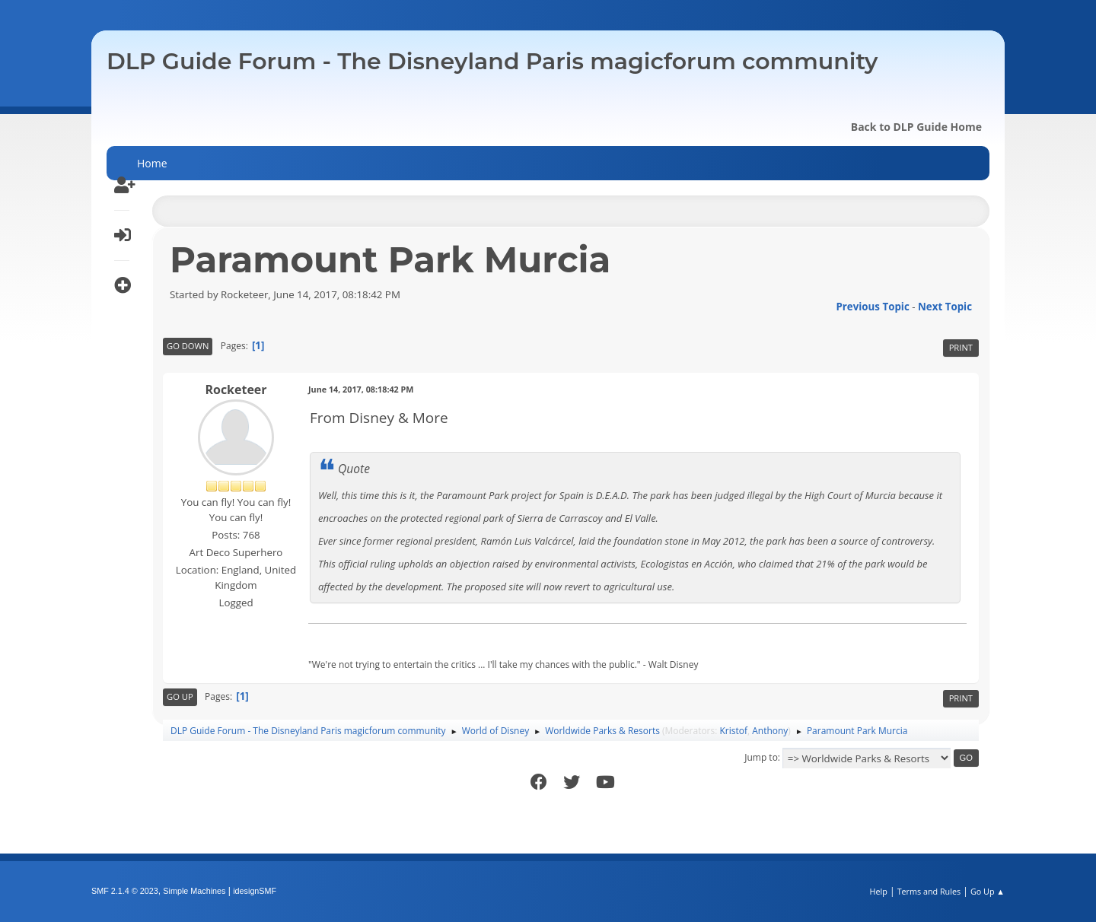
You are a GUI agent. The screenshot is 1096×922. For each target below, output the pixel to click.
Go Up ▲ (987, 891)
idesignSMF (254, 890)
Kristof (734, 730)
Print (961, 347)
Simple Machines (194, 890)
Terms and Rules (929, 891)
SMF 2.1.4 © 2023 (124, 890)
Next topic (945, 306)
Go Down (188, 345)
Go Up (180, 696)
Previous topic (872, 306)
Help (878, 891)
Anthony (770, 730)
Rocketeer (235, 389)
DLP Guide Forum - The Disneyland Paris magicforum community (492, 61)
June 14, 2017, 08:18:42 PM (361, 389)
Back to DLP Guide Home (916, 126)
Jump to (761, 757)
